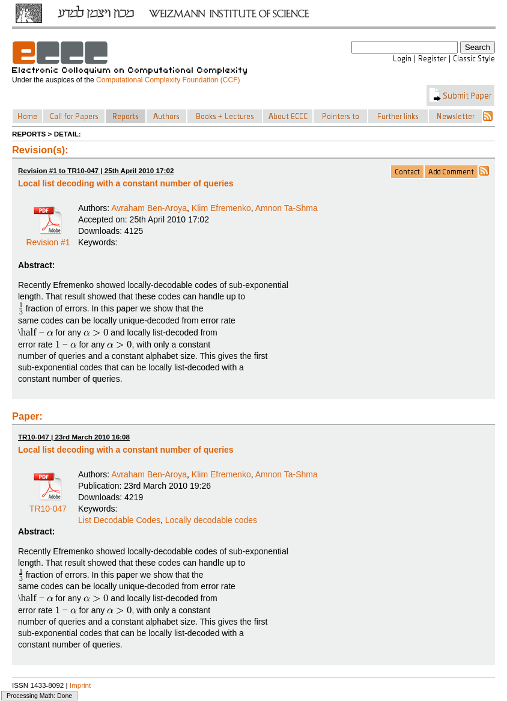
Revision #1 (48, 238)
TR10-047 (48, 504)
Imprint (80, 685)
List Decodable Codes (119, 520)
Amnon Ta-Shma (286, 208)
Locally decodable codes (211, 520)
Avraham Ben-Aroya (149, 208)
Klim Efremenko (221, 208)
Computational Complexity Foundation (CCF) (168, 80)
